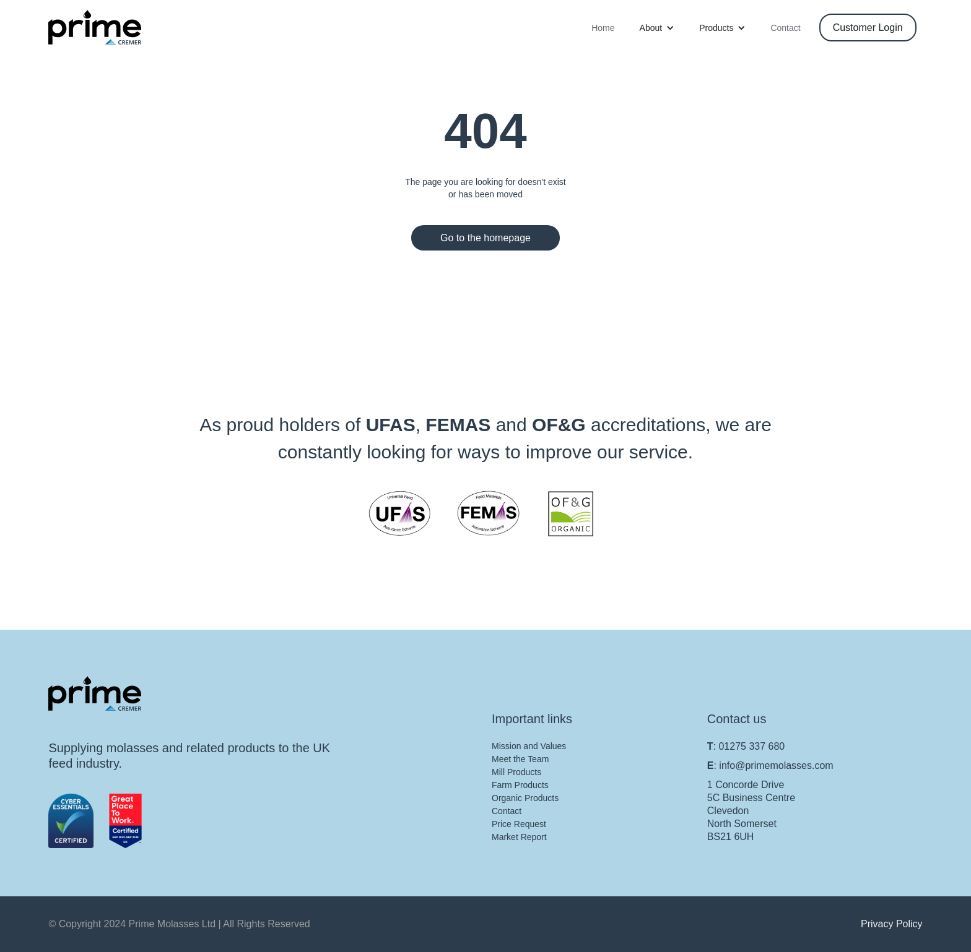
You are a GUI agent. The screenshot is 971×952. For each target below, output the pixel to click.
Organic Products (525, 798)
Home (602, 28)
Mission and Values (529, 746)
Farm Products (520, 785)
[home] (94, 27)
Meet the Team (520, 759)
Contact (785, 28)
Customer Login (868, 27)
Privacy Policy (892, 924)
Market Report (519, 837)
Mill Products (516, 772)
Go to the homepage (485, 238)
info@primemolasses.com (776, 765)
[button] (657, 28)
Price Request (519, 824)
